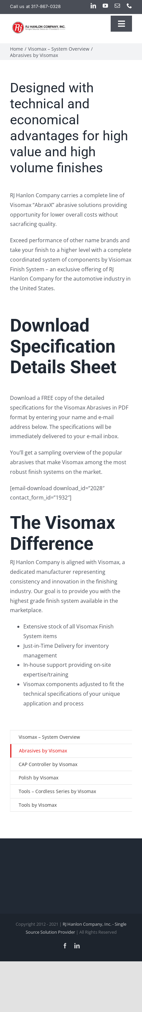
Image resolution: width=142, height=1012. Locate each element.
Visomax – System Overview (49, 737)
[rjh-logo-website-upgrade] (39, 23)
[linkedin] (93, 5)
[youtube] (105, 5)
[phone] (129, 5)
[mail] (117, 5)
